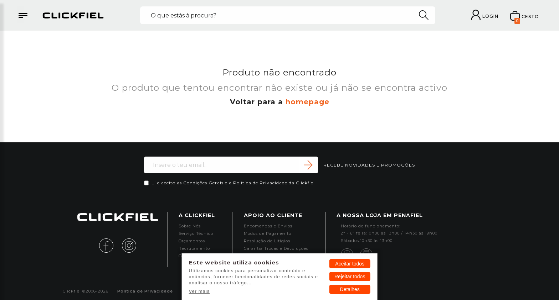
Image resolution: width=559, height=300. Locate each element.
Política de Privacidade (145, 291)
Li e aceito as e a (233, 182)
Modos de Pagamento (267, 234)
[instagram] (129, 245)
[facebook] (109, 245)
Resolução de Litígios (267, 241)
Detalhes (350, 289)
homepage (307, 102)
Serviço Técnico (196, 234)
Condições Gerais (203, 182)
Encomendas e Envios (268, 226)
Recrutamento (194, 249)
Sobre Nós (190, 226)
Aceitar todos (349, 264)
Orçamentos (192, 241)
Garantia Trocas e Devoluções (276, 249)
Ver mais (199, 291)
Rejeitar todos (349, 276)
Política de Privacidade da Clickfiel (274, 182)
